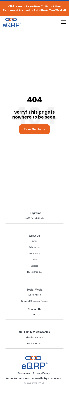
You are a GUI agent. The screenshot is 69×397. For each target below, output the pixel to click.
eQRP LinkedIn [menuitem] (34, 295)
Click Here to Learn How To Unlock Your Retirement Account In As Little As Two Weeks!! (34, 8)
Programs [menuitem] (34, 213)
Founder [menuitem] (34, 241)
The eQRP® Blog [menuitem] (34, 272)
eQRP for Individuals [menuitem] (34, 218)
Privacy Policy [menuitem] (41, 373)
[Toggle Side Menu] (63, 21)
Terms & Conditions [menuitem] (18, 378)
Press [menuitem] (34, 259)
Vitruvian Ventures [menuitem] (34, 337)
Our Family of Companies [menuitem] (34, 331)
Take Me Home (34, 129)
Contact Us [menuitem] (34, 309)
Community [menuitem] (34, 253)
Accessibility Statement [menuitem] (46, 378)
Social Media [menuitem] (34, 289)
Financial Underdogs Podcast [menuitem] (34, 301)
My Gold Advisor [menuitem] (34, 343)
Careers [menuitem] (34, 266)
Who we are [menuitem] (34, 247)
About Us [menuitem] (34, 235)
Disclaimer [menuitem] (24, 373)
